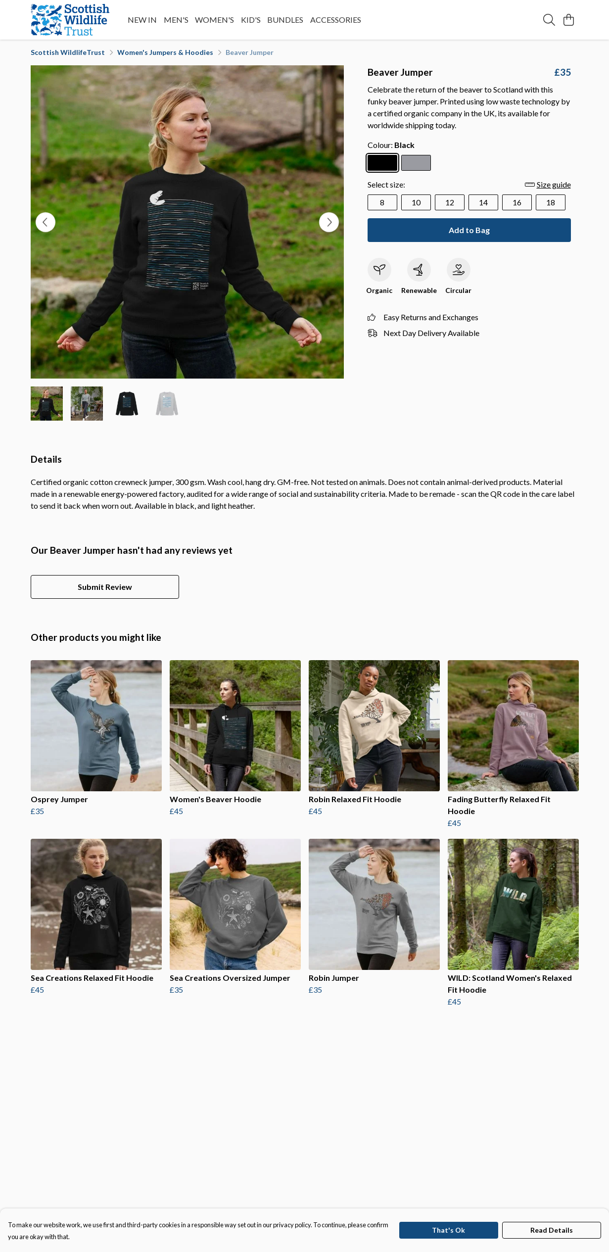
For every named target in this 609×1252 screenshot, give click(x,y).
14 (483, 202)
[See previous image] (45, 222)
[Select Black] (382, 163)
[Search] (549, 20)
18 (550, 202)
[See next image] (329, 222)
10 (416, 202)
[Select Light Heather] (416, 163)
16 (517, 202)
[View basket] (569, 20)
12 (449, 202)
